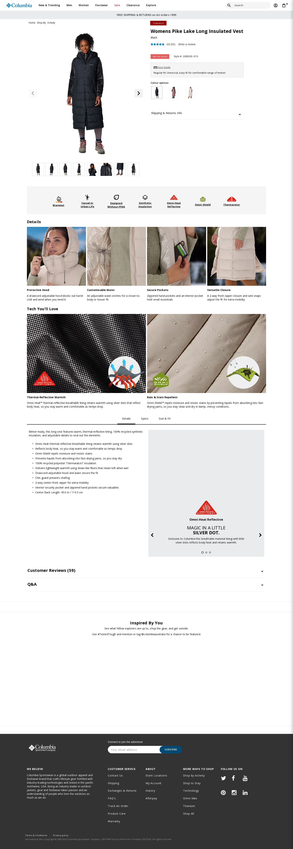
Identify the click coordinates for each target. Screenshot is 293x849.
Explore (151, 5)
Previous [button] (152, 535)
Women (84, 5)
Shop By (41, 22)
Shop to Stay (192, 783)
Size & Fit (164, 418)
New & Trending (49, 5)
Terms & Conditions (36, 835)
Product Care (117, 813)
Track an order (118, 806)
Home (32, 22)
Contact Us (115, 775)
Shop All (188, 813)
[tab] (197, 114)
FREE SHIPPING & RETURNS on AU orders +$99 (146, 15)
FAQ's (112, 798)
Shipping (113, 783)
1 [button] (202, 553)
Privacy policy (61, 835)
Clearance (133, 5)
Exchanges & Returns (122, 790)
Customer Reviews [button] (51, 570)
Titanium (189, 806)
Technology (191, 790)
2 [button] (206, 553)
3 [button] (210, 553)
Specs (144, 418)
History (150, 790)
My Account (153, 783)
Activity (51, 22)
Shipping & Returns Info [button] (166, 113)
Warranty (114, 821)
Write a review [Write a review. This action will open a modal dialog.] (186, 44)
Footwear (101, 5)
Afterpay (151, 798)
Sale (117, 5)
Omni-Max (190, 798)
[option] (206, 490)
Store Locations (156, 775)
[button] (139, 93)
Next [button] (260, 535)
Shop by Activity (194, 775)
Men (69, 5)
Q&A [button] (32, 584)
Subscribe (171, 749)
